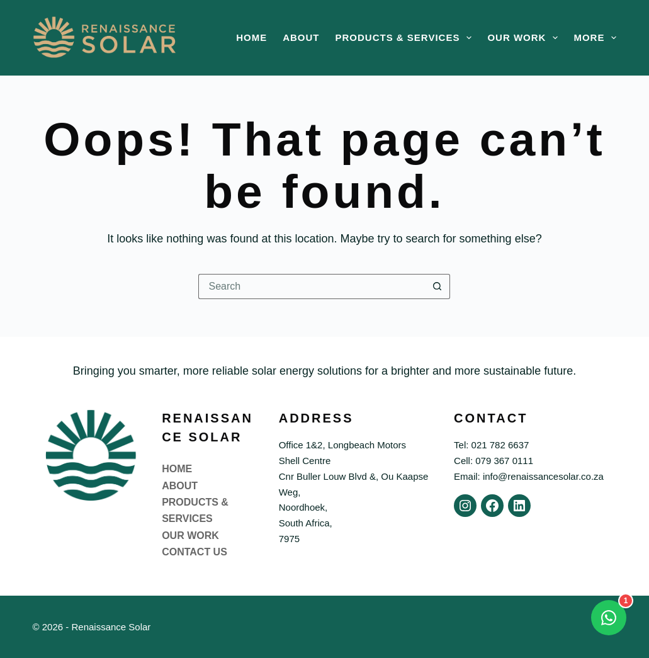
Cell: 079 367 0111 (493, 460)
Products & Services (406, 37)
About (301, 37)
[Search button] (437, 286)
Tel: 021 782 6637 (491, 445)
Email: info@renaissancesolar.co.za (529, 476)
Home (251, 37)
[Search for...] (311, 286)
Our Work (525, 37)
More (594, 37)
